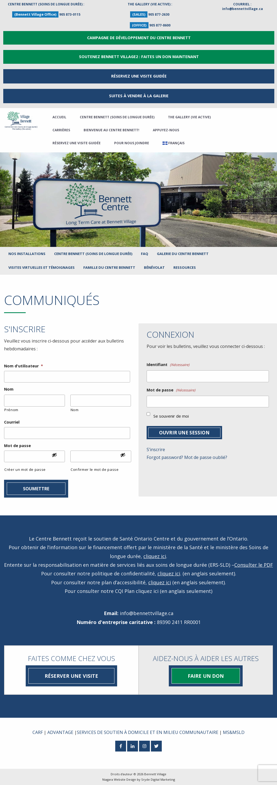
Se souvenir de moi (171, 416)
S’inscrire (156, 449)
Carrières (61, 130)
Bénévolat (154, 267)
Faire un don (206, 676)
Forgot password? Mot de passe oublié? (187, 457)
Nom (9, 389)
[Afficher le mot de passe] (57, 457)
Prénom (11, 409)
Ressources (184, 267)
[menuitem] (174, 143)
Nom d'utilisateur (23, 366)
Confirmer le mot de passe (95, 469)
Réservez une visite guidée (76, 143)
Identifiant (168, 365)
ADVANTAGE (60, 732)
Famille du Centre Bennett (109, 267)
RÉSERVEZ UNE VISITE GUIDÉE (139, 76)
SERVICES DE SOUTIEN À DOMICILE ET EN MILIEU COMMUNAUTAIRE (147, 732)
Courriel (11, 422)
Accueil (59, 117)
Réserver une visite (71, 676)
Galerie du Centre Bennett (183, 253)
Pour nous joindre (131, 143)
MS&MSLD (234, 732)
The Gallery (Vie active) (189, 117)
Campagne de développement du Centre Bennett (139, 37)
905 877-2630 (158, 14)
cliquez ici (154, 556)
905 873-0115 (69, 14)
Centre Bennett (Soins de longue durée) (117, 117)
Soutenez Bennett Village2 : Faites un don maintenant (139, 56)
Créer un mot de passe (25, 469)
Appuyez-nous (166, 130)
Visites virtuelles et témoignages (41, 267)
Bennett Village (155, 774)
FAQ (144, 253)
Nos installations (26, 253)
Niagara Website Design (119, 779)
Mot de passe (17, 445)
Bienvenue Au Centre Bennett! (111, 130)
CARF (37, 732)
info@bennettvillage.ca (242, 8)
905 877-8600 (159, 25)
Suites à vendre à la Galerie (139, 95)
